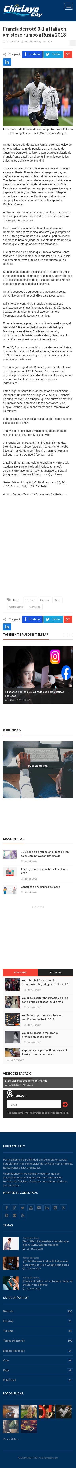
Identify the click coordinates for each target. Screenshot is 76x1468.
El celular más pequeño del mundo (26, 1080)
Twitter (53, 54)
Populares (20, 972)
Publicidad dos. (38, 765)
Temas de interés (31, 1237)
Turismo (38, 1331)
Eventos (38, 1321)
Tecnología (34, 606)
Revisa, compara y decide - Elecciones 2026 (44, 871)
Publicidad (38, 1380)
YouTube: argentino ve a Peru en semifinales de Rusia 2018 (42, 1017)
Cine (38, 1360)
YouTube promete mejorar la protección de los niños (40, 1034)
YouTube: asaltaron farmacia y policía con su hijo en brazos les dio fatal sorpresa (45, 1001)
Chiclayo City (35, 41)
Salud (57, 600)
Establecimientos (38, 1351)
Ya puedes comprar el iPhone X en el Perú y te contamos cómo (44, 1052)
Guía (38, 1370)
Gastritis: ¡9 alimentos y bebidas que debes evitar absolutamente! (46, 1243)
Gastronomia (16, 606)
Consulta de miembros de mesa (40, 886)
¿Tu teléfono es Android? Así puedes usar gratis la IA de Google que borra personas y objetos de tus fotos (46, 1265)
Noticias (30, 600)
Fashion (44, 600)
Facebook (32, 54)
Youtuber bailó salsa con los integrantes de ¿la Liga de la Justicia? (45, 982)
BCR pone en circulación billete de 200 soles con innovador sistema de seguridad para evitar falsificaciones (45, 855)
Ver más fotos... (11, 1438)
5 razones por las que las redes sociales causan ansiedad (34, 693)
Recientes (55, 972)
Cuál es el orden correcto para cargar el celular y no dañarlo (48, 1282)
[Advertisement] (38, 553)
